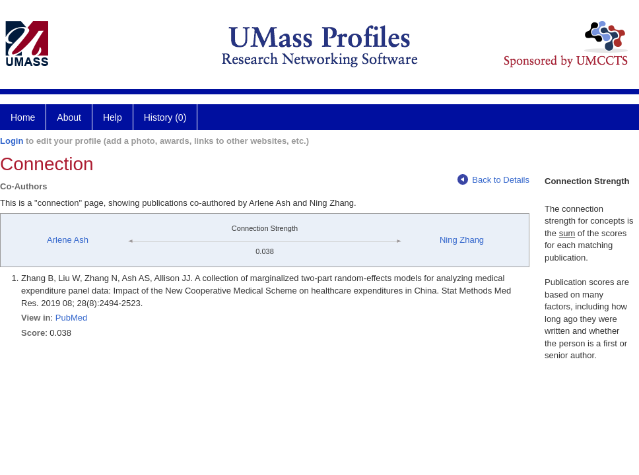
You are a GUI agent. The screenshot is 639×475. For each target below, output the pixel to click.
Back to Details (493, 180)
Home (23, 117)
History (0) (165, 117)
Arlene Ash (67, 240)
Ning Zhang (462, 240)
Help (112, 117)
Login (11, 141)
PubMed (71, 318)
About (69, 117)
